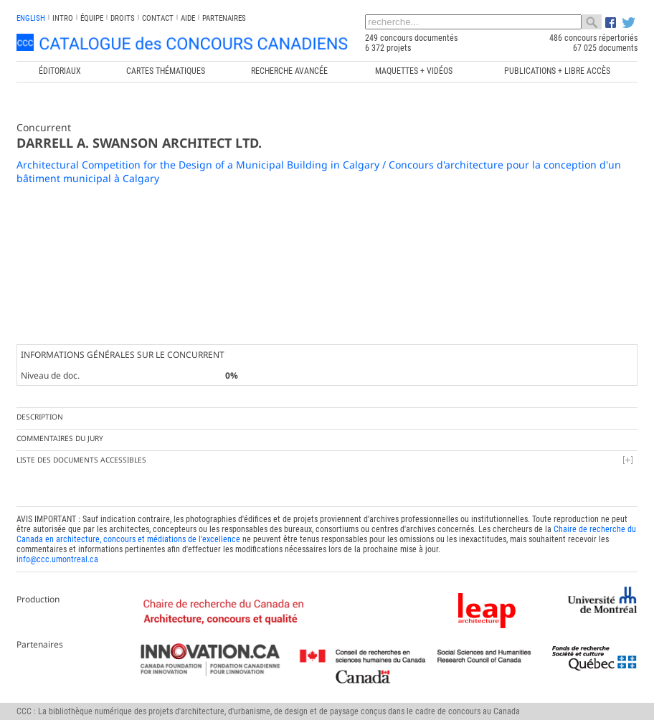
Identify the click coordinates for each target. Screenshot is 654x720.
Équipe (91, 18)
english (30, 18)
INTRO (62, 18)
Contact (158, 18)
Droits (122, 18)
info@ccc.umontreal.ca (57, 559)
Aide (188, 18)
